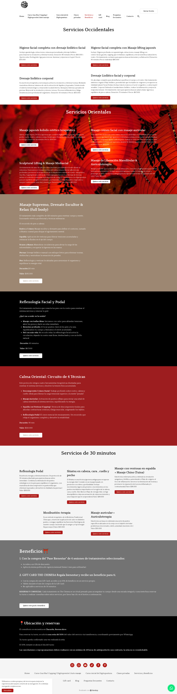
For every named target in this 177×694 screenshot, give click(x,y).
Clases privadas (123, 673)
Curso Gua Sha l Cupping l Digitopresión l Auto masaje (57, 673)
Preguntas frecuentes (93, 681)
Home (27, 673)
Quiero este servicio (29, 65)
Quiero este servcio (28, 145)
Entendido (8, 690)
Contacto (110, 681)
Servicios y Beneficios (143, 673)
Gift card (67, 681)
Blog (77, 681)
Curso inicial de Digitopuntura (99, 673)
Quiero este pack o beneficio (34, 606)
